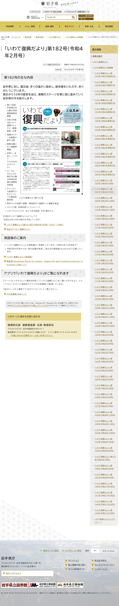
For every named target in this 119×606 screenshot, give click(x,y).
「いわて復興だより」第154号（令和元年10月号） (105, 431)
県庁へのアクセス (13, 573)
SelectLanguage (35, 17)
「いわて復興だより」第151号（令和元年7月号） (105, 458)
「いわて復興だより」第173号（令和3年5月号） (104, 261)
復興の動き (40, 37)
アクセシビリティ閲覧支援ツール (77, 12)
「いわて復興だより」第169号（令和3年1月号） (104, 297)
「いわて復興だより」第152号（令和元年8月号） (104, 449)
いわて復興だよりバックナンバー (105, 520)
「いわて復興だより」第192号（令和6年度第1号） (105, 101)
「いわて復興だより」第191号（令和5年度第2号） (105, 110)
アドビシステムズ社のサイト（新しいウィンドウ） (29, 305)
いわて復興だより (54, 37)
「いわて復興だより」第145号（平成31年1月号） (105, 511)
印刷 (57, 70)
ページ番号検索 (87, 15)
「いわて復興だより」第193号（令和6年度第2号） (105, 92)
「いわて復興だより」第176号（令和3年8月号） (104, 235)
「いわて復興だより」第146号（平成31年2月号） (105, 503)
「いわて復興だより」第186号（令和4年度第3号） (105, 155)
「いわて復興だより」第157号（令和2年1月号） (104, 404)
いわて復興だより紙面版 (74, 37)
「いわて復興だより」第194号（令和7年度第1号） (105, 83)
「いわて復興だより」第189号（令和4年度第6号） (105, 128)
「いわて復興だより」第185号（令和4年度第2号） (105, 164)
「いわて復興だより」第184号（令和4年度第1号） (105, 173)
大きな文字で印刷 (72, 70)
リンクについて (101, 569)
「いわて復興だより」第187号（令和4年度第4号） (105, 146)
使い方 (83, 19)
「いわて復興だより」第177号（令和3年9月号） (104, 226)
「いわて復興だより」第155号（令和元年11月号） (105, 422)
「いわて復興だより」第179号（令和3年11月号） (105, 208)
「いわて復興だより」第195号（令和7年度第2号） (105, 74)
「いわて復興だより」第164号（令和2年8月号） (104, 342)
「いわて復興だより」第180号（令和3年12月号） (105, 199)
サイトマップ (35, 12)
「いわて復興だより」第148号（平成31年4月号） (105, 485)
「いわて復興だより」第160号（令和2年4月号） (104, 377)
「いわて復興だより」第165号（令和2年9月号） (104, 333)
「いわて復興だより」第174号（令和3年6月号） (104, 252)
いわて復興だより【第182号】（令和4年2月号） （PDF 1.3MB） (35, 225)
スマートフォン (109, 551)
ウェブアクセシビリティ (104, 565)
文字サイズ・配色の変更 (53, 12)
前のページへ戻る (51, 551)
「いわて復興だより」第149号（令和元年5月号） (104, 476)
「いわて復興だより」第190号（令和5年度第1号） (105, 119)
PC (95, 551)
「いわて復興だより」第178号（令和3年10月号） (105, 217)
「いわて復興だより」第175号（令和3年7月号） (104, 244)
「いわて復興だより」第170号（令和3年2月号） (104, 288)
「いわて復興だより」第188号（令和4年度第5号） (105, 137)
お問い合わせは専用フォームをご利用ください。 (32, 335)
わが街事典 (17, 294)
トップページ (16, 37)
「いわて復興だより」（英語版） (20, 257)
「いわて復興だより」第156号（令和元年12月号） (105, 413)
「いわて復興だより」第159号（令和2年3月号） (104, 386)
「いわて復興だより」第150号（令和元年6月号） (104, 467)
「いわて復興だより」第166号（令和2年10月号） (105, 324)
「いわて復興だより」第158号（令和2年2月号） (104, 395)
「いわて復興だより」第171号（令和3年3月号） (104, 279)
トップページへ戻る (73, 551)
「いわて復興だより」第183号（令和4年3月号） (104, 181)
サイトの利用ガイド (76, 569)
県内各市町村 (100, 561)
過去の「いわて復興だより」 (18, 229)
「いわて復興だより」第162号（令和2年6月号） (104, 360)
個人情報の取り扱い (77, 565)
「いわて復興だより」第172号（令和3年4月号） (104, 270)
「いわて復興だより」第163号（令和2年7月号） (104, 351)
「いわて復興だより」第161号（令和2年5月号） (104, 369)
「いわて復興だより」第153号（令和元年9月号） (104, 440)
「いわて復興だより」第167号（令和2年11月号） (105, 315)
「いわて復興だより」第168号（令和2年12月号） (105, 306)
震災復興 (28, 37)
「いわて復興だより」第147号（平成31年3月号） (105, 494)
